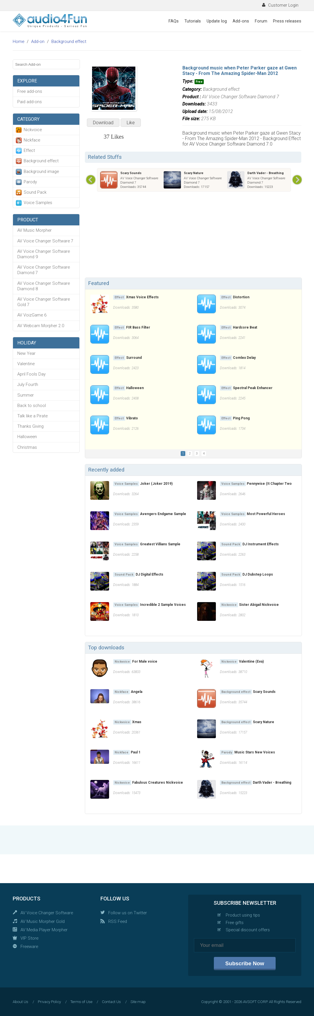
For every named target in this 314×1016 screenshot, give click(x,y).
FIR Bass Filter (138, 327)
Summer (25, 395)
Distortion (241, 297)
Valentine (26, 363)
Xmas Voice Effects (142, 297)
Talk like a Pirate (32, 416)
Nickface (32, 140)
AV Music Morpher (34, 230)
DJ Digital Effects (149, 574)
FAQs (174, 21)
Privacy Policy (49, 1002)
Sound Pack (35, 192)
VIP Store (29, 938)
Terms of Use (81, 1002)
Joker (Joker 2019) (156, 484)
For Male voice (144, 661)
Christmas (27, 447)
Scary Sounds (130, 173)
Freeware (29, 946)
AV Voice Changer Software (46, 912)
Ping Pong (241, 418)
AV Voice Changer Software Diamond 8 (43, 286)
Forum (261, 21)
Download (103, 122)
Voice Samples (38, 202)
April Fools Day (31, 374)
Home (18, 41)
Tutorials (192, 21)
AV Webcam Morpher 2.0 (40, 325)
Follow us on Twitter (127, 912)
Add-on (37, 41)
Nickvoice (33, 129)
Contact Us (111, 1002)
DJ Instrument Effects (260, 544)
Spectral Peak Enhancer (252, 388)
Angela (136, 692)
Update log (217, 21)
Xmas (136, 722)
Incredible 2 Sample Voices (163, 605)
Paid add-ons (29, 101)
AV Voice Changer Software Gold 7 (43, 302)
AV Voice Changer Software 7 (45, 241)
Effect (29, 150)
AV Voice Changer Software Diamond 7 (43, 270)
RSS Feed (117, 921)
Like (131, 122)
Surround (134, 358)
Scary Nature (193, 173)
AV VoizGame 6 (31, 315)
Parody (30, 181)
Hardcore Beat (245, 327)
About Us (20, 1002)
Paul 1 (136, 752)
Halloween (27, 436)
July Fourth (27, 384)
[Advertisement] (193, 236)
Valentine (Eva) (251, 661)
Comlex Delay (244, 358)
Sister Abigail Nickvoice (259, 605)
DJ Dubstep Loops (257, 574)
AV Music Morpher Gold (42, 921)
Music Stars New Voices (254, 752)
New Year (26, 353)
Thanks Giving (30, 426)
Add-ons (241, 21)
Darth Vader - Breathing (265, 173)
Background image (41, 171)
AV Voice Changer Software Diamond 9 (43, 254)
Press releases (287, 21)
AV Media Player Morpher (44, 929)
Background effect (68, 41)
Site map (138, 1002)
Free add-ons (29, 91)
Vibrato (132, 418)
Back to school (31, 405)
